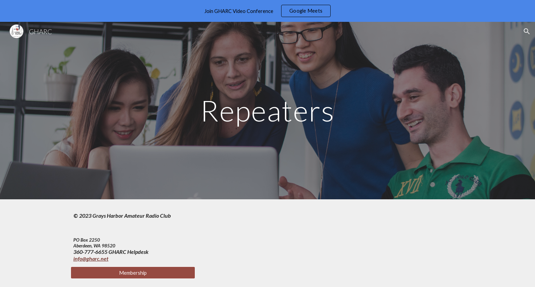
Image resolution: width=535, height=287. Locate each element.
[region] (267, 11)
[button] (527, 31)
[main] (267, 110)
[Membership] (133, 273)
